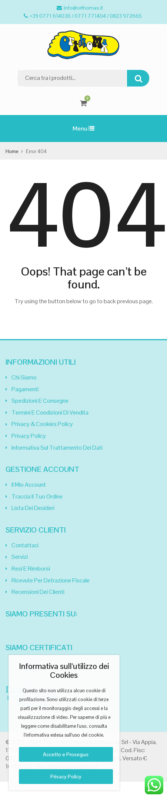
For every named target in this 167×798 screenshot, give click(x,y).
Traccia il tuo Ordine (37, 496)
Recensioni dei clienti (37, 592)
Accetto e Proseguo (65, 754)
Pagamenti (25, 389)
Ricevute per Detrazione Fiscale (50, 580)
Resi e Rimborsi (30, 568)
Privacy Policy (28, 436)
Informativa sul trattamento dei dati (57, 448)
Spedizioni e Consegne (40, 401)
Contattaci (25, 545)
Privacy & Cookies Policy (42, 424)
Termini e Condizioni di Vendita (49, 412)
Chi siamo (24, 377)
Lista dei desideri (32, 508)
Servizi (19, 557)
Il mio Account (28, 484)
